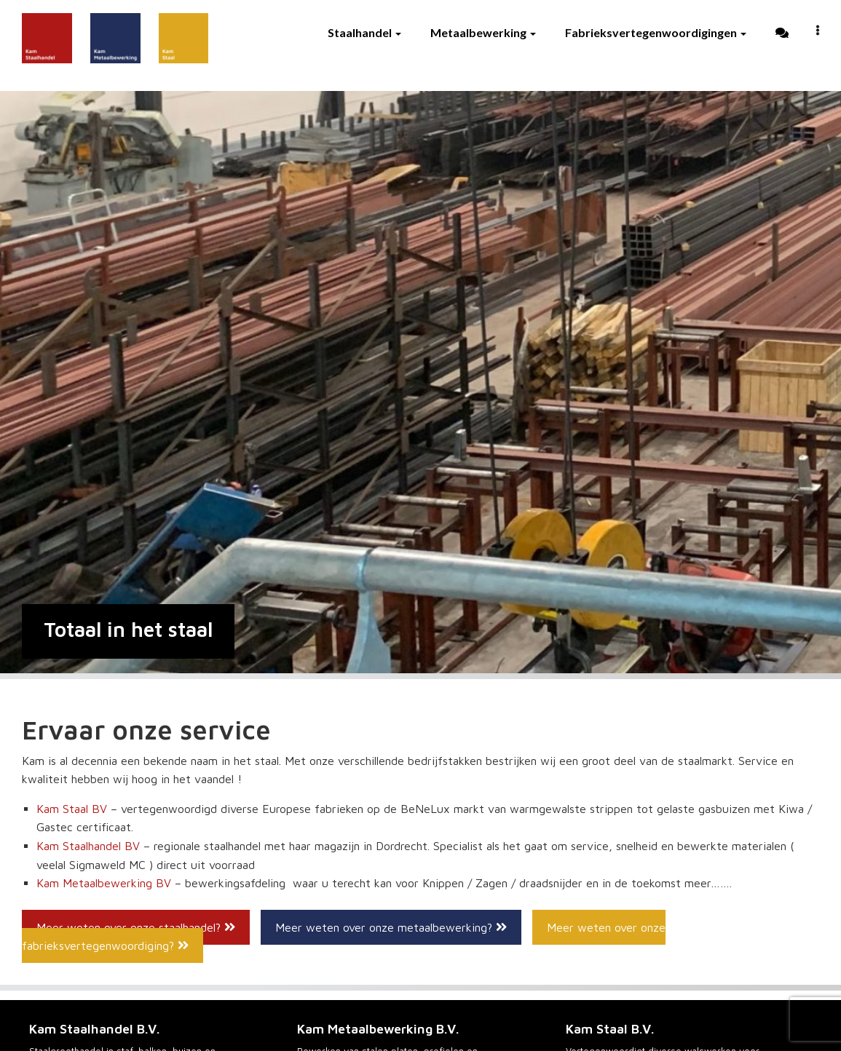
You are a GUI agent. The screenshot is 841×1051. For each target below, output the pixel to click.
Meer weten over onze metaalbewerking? (391, 927)
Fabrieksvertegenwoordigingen (655, 32)
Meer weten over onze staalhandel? (135, 927)
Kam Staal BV (71, 808)
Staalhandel (364, 32)
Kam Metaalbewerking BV (103, 882)
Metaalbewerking (483, 32)
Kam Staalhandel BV (88, 845)
